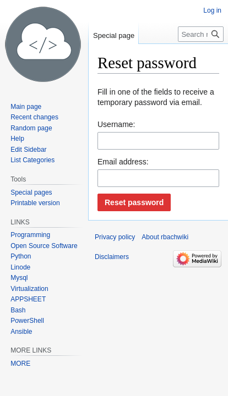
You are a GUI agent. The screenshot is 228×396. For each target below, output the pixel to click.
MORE (20, 363)
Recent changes (34, 117)
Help (17, 138)
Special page (113, 35)
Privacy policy (115, 237)
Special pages (31, 192)
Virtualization (29, 289)
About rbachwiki (165, 237)
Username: (116, 124)
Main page (25, 107)
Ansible (21, 332)
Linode (20, 267)
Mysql (19, 278)
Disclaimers (112, 257)
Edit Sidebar (28, 149)
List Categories (32, 160)
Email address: (123, 161)
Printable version (34, 203)
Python (20, 256)
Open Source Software (43, 246)
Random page (31, 128)
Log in (212, 10)
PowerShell (27, 320)
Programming (30, 235)
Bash (17, 310)
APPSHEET (28, 299)
